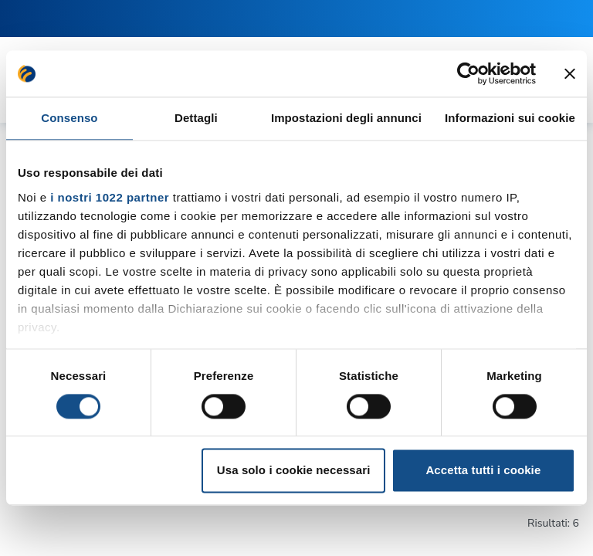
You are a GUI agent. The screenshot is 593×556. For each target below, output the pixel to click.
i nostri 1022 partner (109, 197)
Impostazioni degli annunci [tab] (346, 117)
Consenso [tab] (69, 117)
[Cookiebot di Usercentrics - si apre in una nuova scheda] (468, 73)
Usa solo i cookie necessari (294, 470)
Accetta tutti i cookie (482, 470)
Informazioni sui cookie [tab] (510, 117)
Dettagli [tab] (196, 117)
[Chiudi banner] (569, 73)
